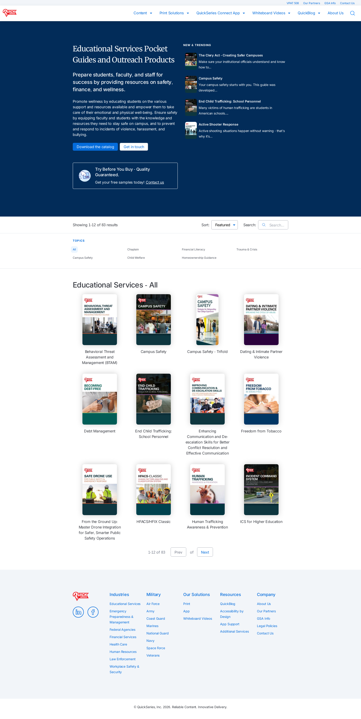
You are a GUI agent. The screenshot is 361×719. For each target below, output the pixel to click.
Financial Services (123, 637)
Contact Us (347, 3)
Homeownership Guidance (199, 257)
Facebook (93, 612)
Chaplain (133, 249)
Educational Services (125, 604)
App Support (229, 624)
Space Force (155, 648)
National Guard (157, 633)
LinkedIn (78, 612)
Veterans (153, 655)
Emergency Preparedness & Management (121, 616)
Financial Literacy (193, 249)
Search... (273, 225)
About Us (336, 13)
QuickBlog (307, 13)
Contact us (155, 182)
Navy (150, 641)
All (74, 249)
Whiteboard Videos (269, 13)
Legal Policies (267, 626)
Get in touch (134, 146)
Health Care (118, 644)
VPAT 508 (293, 3)
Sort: (205, 225)
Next (205, 552)
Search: (249, 225)
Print (186, 604)
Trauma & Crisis (246, 249)
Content (141, 13)
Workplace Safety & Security (124, 669)
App (186, 611)
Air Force (153, 604)
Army (150, 611)
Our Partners (312, 3)
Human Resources (123, 652)
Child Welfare (136, 257)
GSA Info (330, 3)
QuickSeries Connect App (218, 13)
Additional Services (234, 631)
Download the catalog (95, 146)
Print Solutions (172, 13)
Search (355, 13)
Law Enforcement (123, 659)
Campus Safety (83, 257)
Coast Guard (155, 618)
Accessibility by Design (232, 614)
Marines (152, 626)
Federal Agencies (122, 629)
